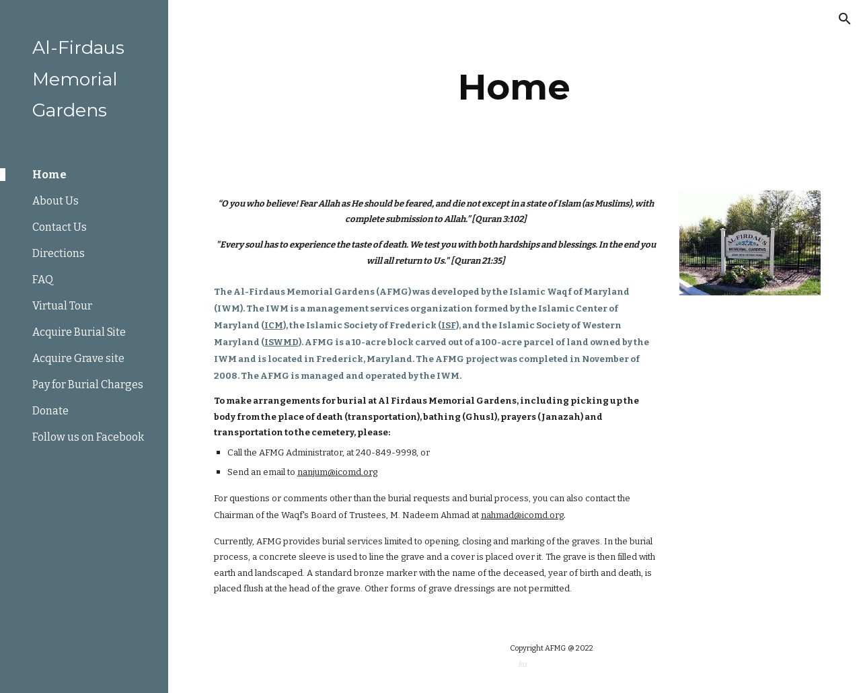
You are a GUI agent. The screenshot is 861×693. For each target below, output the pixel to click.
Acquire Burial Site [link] (79, 332)
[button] (845, 19)
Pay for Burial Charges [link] (87, 384)
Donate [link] (50, 410)
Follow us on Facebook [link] (88, 437)
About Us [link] (55, 200)
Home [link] (49, 174)
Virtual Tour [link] (62, 305)
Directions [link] (58, 253)
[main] (514, 87)
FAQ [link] (42, 279)
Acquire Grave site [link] (78, 358)
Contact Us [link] (59, 227)
